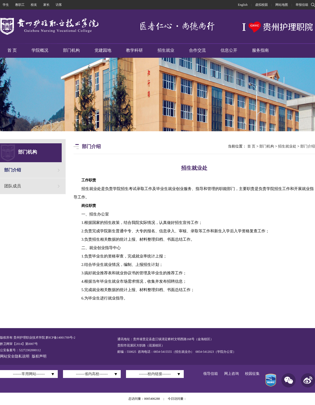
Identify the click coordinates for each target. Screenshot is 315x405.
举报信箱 (302, 5)
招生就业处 (287, 146)
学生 (6, 5)
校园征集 (252, 374)
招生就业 (166, 50)
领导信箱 (210, 374)
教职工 (20, 5)
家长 (46, 5)
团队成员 (12, 186)
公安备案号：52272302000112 (20, 350)
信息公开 (228, 50)
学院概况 (40, 50)
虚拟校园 (261, 5)
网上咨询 (231, 374)
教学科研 (134, 50)
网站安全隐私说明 (14, 356)
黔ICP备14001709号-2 (60, 337)
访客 (59, 5)
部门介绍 (12, 170)
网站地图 (281, 5)
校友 (34, 5)
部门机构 (71, 50)
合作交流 (197, 50)
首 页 (12, 50)
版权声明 (39, 356)
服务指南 (260, 50)
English (243, 5)
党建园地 (102, 50)
